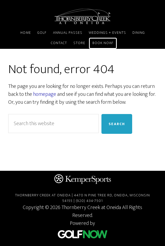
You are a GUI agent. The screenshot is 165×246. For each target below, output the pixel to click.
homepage (44, 94)
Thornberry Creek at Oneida (82, 16)
